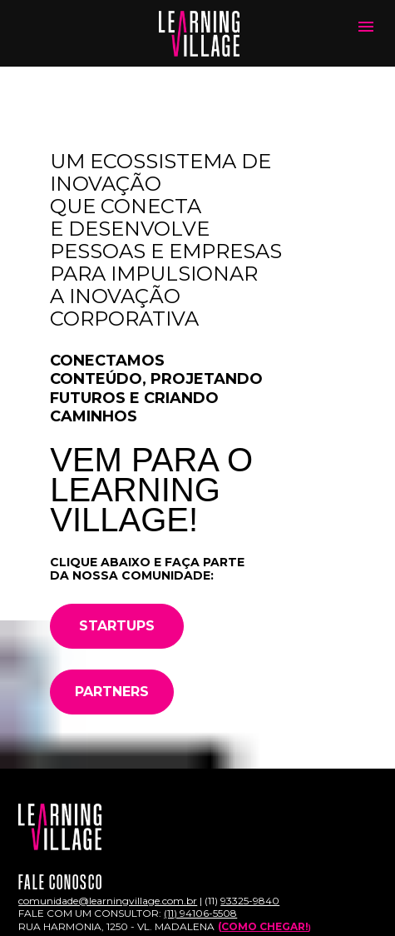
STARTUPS (117, 626)
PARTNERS (112, 692)
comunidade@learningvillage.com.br (107, 900)
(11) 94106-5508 (200, 913)
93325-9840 (249, 900)
